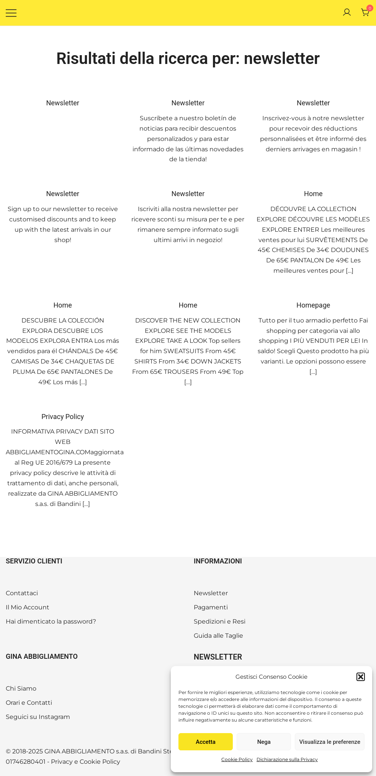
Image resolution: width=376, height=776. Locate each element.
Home (313, 194)
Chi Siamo (21, 688)
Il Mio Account (27, 607)
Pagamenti (211, 607)
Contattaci (22, 593)
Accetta (206, 741)
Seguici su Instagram (38, 716)
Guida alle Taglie (218, 635)
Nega (264, 741)
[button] (361, 677)
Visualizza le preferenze (329, 741)
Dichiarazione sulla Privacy (287, 759)
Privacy (62, 761)
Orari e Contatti (29, 702)
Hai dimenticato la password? (51, 621)
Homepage (313, 305)
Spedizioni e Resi (219, 621)
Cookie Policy (237, 759)
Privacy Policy (62, 417)
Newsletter (62, 103)
